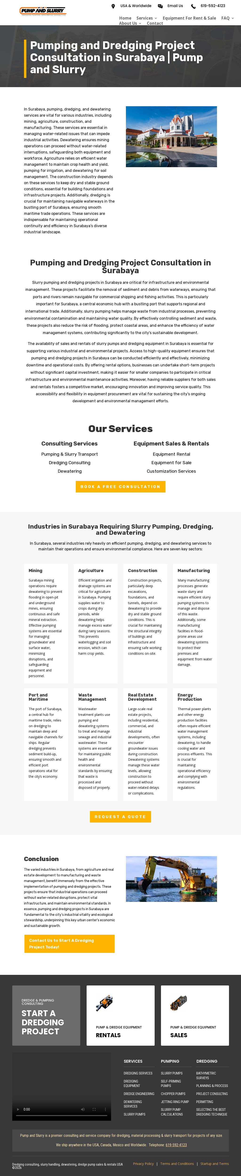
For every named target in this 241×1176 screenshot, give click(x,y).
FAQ (225, 18)
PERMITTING (204, 1102)
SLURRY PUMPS (134, 1114)
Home (125, 18)
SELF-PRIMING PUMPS (171, 1083)
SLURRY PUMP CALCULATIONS (172, 1112)
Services (145, 18)
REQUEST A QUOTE (120, 816)
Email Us (175, 5)
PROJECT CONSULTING (212, 1094)
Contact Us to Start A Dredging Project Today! (61, 944)
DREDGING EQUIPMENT (132, 1083)
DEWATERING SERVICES (133, 1104)
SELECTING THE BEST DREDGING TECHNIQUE (211, 1112)
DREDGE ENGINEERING (139, 1094)
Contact (155, 23)
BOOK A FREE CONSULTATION (120, 486)
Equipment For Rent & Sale (189, 18)
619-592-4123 (213, 5)
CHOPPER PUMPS (173, 1094)
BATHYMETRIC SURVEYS (206, 1075)
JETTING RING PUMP (175, 1102)
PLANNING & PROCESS (212, 1086)
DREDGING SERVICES (138, 1073)
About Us (128, 23)
